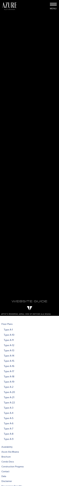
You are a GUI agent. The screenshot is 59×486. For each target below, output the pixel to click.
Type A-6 (8, 423)
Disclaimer (6, 481)
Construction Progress (12, 466)
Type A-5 (8, 418)
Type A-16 (9, 366)
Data (3, 476)
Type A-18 (9, 376)
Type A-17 (9, 371)
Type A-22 (9, 402)
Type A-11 (9, 340)
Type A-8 (8, 433)
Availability (7, 447)
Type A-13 (9, 350)
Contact (5, 471)
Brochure (6, 456)
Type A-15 (9, 361)
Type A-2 (8, 387)
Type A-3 (8, 407)
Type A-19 (9, 381)
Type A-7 (8, 428)
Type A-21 (9, 397)
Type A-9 (8, 439)
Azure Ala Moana (10, 452)
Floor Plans (7, 324)
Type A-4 (8, 413)
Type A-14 (9, 355)
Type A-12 (9, 345)
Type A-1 (8, 329)
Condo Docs (7, 461)
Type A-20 (9, 392)
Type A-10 (9, 335)
